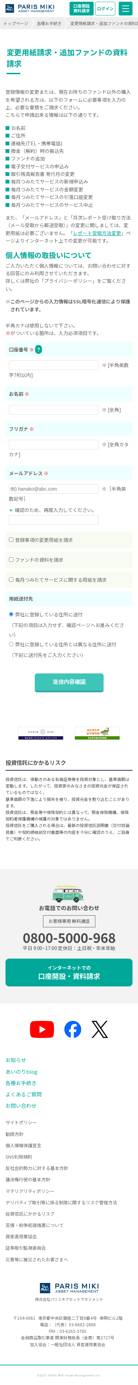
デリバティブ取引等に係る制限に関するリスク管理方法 (61, 1202)
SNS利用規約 (19, 1156)
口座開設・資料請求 (69, 972)
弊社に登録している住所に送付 (46, 614)
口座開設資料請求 (81, 8)
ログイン (105, 8)
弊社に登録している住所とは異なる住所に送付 (62, 644)
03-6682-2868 (82, 1324)
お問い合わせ (21, 1105)
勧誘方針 (14, 1134)
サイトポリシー (21, 1122)
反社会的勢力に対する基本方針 (37, 1168)
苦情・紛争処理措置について (35, 1225)
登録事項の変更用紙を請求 (41, 539)
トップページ (15, 23)
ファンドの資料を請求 (36, 559)
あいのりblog (22, 1071)
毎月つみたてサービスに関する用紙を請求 (58, 579)
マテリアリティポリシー (30, 1191)
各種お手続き (49, 23)
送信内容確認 (69, 682)
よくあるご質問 (24, 1094)
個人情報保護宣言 (23, 1145)
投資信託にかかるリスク (30, 1213)
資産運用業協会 (21, 1236)
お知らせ (16, 1059)
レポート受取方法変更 (97, 233)
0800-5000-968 (69, 937)
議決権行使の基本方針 (28, 1179)
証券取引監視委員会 (26, 1247)
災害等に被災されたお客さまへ (37, 1259)
